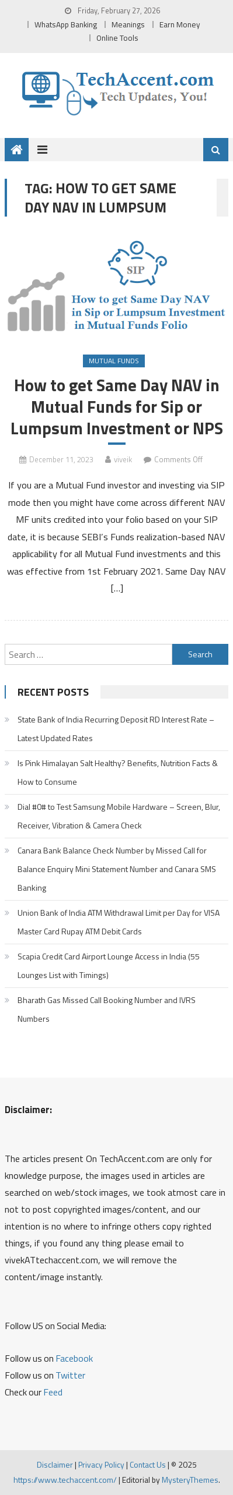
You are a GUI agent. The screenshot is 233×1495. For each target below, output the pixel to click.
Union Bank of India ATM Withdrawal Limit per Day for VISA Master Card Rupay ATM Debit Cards (119, 921)
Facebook (74, 1358)
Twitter (70, 1375)
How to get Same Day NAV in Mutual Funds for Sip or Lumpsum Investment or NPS (117, 406)
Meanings (128, 24)
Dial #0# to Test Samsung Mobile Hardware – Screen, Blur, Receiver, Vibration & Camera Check (119, 815)
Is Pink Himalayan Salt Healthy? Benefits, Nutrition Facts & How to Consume (118, 772)
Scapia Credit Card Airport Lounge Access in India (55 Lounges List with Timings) (109, 965)
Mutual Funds (114, 360)
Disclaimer (55, 1464)
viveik (123, 459)
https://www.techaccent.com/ (65, 1479)
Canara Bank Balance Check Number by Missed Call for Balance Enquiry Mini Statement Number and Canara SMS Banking (117, 869)
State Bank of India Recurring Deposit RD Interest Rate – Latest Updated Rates (116, 728)
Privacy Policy (101, 1464)
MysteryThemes (190, 1479)
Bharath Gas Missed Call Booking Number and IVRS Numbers (107, 1009)
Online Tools (117, 38)
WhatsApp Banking (65, 24)
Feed (52, 1392)
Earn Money (179, 24)
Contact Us (148, 1464)
